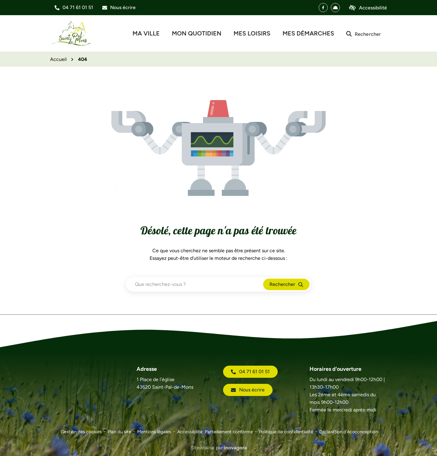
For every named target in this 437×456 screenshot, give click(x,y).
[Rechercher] (363, 33)
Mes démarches (308, 33)
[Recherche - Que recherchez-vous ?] (194, 284)
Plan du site (119, 431)
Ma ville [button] (146, 33)
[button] (74, 7)
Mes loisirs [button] (252, 33)
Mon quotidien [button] (196, 33)
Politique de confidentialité (286, 431)
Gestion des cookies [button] (81, 431)
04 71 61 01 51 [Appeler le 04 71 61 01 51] (250, 371)
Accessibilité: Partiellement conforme (215, 431)
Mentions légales (154, 431)
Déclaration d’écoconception (348, 431)
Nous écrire (248, 390)
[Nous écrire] (119, 7)
